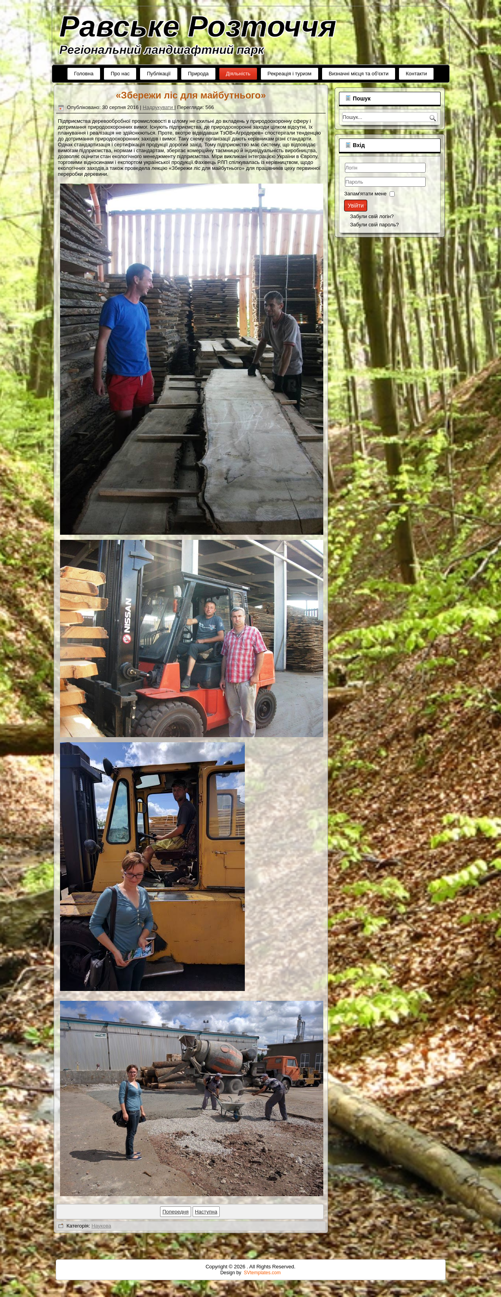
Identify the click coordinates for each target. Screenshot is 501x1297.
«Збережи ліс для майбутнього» (310, 95)
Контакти (416, 74)
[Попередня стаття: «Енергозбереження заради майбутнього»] (294, 1211)
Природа (198, 74)
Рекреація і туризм (290, 74)
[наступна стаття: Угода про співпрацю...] (325, 1211)
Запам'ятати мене (87, 194)
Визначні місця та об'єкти (358, 74)
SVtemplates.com (262, 1272)
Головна (83, 74)
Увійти (77, 205)
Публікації (158, 74)
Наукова (220, 1226)
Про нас (120, 74)
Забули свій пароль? (96, 225)
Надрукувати (278, 107)
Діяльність (238, 74)
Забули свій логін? (93, 216)
